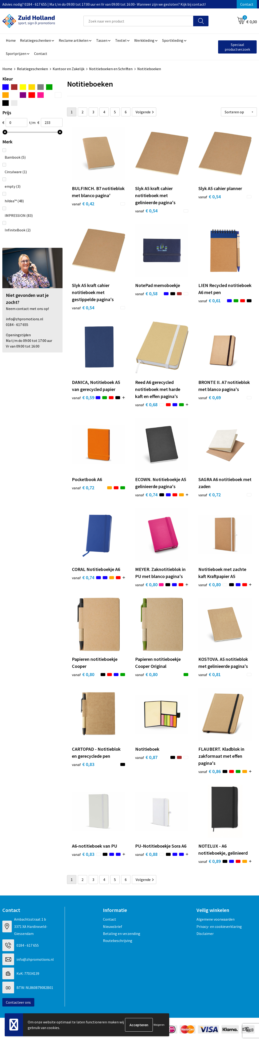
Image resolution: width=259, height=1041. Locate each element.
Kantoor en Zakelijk (68, 68)
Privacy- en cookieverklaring (219, 926)
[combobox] (138, 21)
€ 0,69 (209, 397)
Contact (246, 4)
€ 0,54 (146, 211)
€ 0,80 (146, 584)
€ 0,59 (83, 397)
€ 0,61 (209, 300)
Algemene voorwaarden (215, 919)
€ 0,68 (146, 404)
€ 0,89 (209, 861)
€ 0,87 (146, 757)
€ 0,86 (209, 771)
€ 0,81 (209, 674)
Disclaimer (205, 933)
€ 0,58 (146, 293)
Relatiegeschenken (32, 68)
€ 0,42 (83, 204)
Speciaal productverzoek (237, 47)
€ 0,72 (83, 487)
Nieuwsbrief (112, 926)
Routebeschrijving (117, 940)
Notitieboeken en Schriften (111, 68)
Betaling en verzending (121, 933)
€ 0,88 (146, 854)
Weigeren (159, 1024)
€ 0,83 (83, 764)
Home (7, 68)
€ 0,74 (146, 495)
